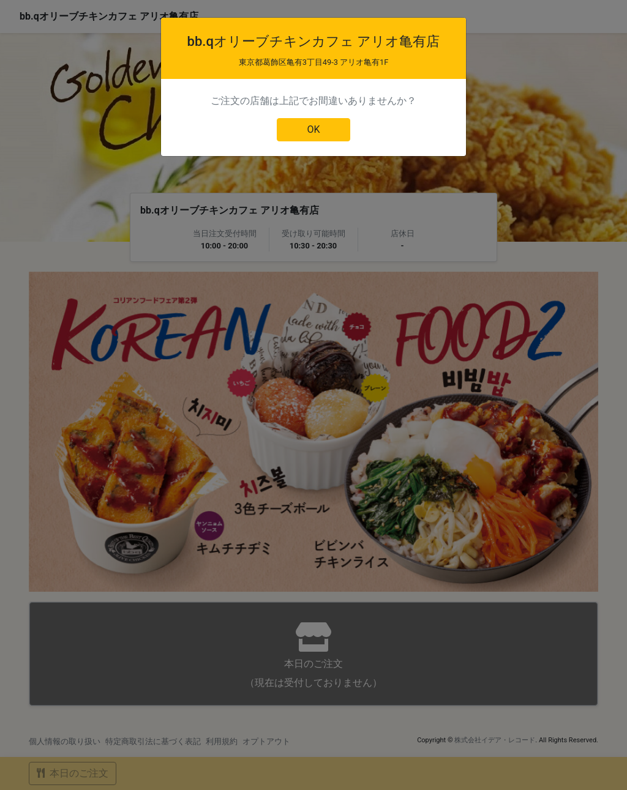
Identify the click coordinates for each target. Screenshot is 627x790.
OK (313, 129)
